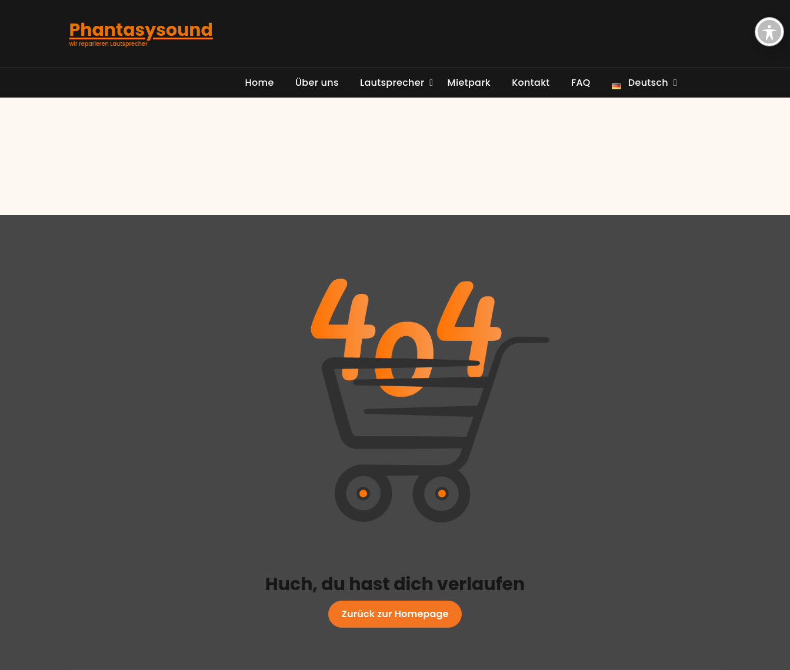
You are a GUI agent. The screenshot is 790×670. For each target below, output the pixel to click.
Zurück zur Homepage (395, 614)
